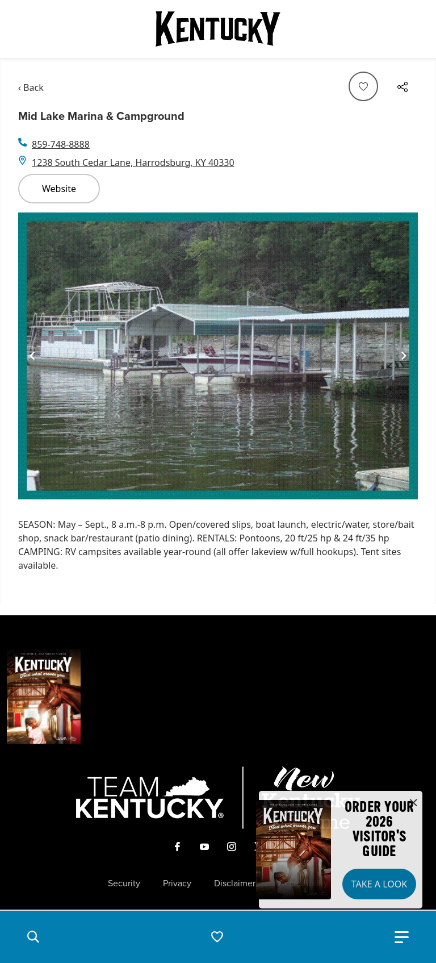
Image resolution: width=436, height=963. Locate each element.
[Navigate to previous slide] (32, 355)
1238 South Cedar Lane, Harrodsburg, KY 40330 (133, 162)
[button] (33, 937)
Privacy (177, 883)
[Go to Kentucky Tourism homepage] (218, 29)
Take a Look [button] (379, 884)
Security (124, 883)
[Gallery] (218, 355)
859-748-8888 (61, 144)
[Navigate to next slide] (403, 355)
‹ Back (31, 87)
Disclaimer (234, 883)
